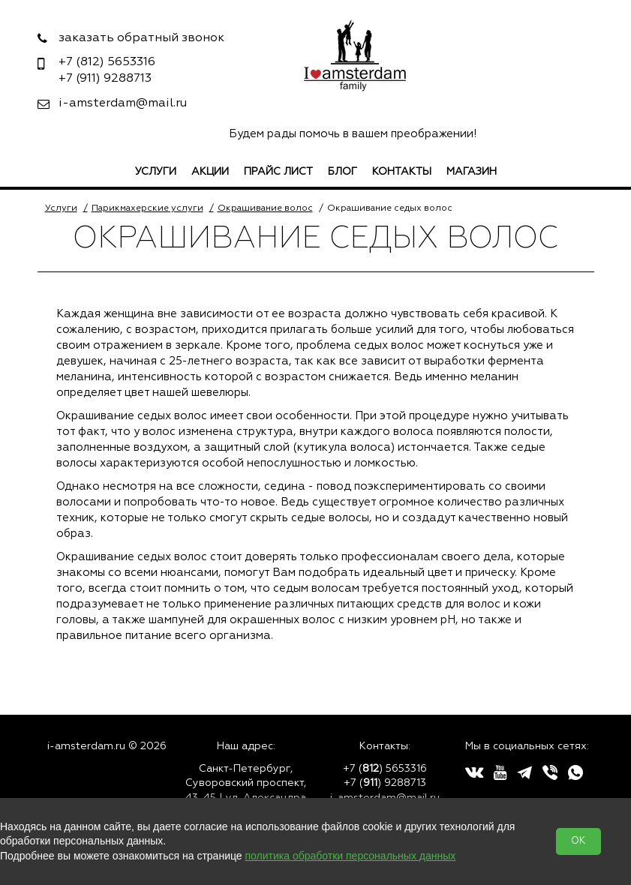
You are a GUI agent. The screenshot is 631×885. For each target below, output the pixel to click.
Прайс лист (278, 171)
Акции (210, 171)
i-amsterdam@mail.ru (123, 104)
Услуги (155, 171)
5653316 (107, 62)
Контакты (401, 171)
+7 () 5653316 (385, 769)
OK (578, 841)
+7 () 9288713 (385, 783)
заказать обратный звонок (141, 38)
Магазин (471, 171)
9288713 (105, 79)
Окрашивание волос (265, 208)
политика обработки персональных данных (350, 856)
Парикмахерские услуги (147, 208)
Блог (342, 171)
